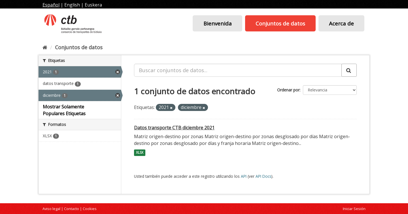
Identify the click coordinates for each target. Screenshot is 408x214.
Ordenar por (288, 90)
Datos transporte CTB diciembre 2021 (174, 128)
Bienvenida (217, 23)
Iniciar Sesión (354, 208)
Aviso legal (51, 208)
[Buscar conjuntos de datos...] (238, 70)
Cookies (90, 208)
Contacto (71, 208)
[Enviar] (349, 70)
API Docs (263, 176)
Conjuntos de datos (280, 23)
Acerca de (341, 23)
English (72, 5)
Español (51, 5)
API (243, 176)
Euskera (93, 5)
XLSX (139, 152)
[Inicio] (44, 47)
